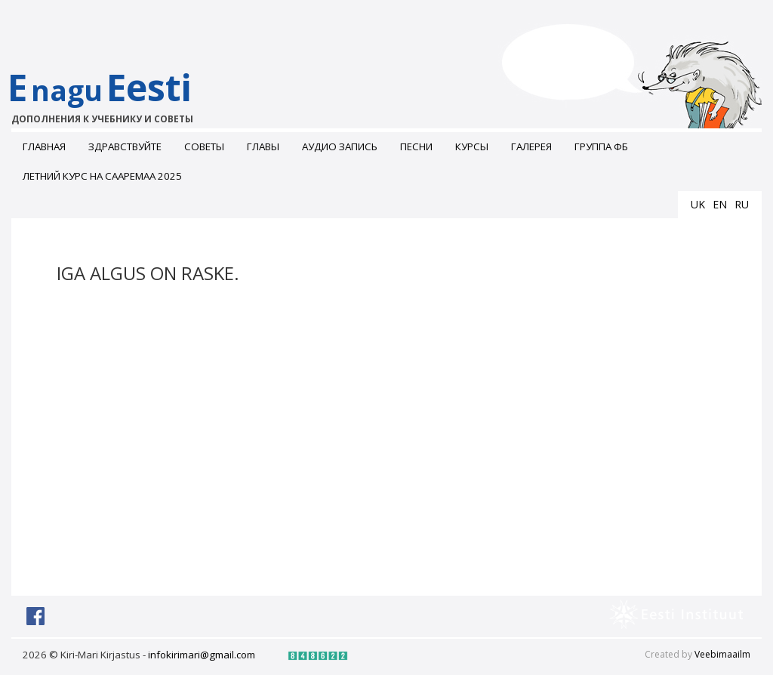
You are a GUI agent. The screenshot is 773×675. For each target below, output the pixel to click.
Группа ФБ (601, 146)
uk (698, 204)
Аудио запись (339, 146)
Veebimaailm (722, 654)
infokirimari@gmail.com (201, 654)
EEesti (115, 94)
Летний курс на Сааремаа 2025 (102, 176)
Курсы (471, 146)
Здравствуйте (125, 146)
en (720, 204)
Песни (416, 146)
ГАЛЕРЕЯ (531, 146)
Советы (204, 146)
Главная (44, 146)
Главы (263, 146)
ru (742, 204)
